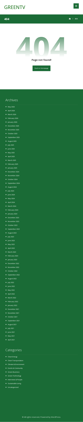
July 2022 (11, 283)
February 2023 (13, 256)
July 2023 (11, 237)
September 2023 (14, 229)
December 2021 (13, 309)
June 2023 (11, 241)
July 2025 (11, 145)
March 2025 (12, 160)
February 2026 (13, 118)
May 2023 (11, 244)
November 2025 (13, 130)
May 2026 (11, 107)
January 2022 (12, 305)
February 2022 (13, 302)
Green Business (14, 372)
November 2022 (13, 267)
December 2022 (13, 263)
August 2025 (12, 141)
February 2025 (13, 164)
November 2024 (13, 176)
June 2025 (11, 149)
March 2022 (12, 298)
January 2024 (12, 214)
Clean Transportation (15, 361)
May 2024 (11, 199)
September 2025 (14, 137)
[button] (76, 6)
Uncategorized (13, 387)
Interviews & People (15, 380)
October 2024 (12, 179)
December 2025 (13, 126)
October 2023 (12, 225)
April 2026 (11, 111)
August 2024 (12, 187)
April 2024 (11, 202)
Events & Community (15, 368)
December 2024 (13, 172)
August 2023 (12, 233)
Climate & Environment (16, 364)
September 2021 (14, 321)
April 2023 (11, 248)
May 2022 (11, 290)
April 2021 (11, 340)
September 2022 (14, 275)
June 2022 (11, 286)
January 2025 (12, 168)
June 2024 (11, 195)
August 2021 (12, 325)
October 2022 (12, 271)
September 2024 (14, 183)
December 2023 (13, 218)
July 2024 (11, 191)
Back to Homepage (41, 68)
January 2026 (12, 122)
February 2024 (13, 210)
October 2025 (12, 134)
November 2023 (13, 221)
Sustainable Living (14, 384)
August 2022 (12, 279)
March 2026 (12, 114)
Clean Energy (12, 357)
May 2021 (11, 336)
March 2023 (12, 252)
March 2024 (12, 206)
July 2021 (11, 328)
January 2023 (12, 260)
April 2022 (11, 294)
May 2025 (11, 153)
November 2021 (13, 313)
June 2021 (11, 332)
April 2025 (11, 156)
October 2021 (12, 317)
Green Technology (14, 376)
